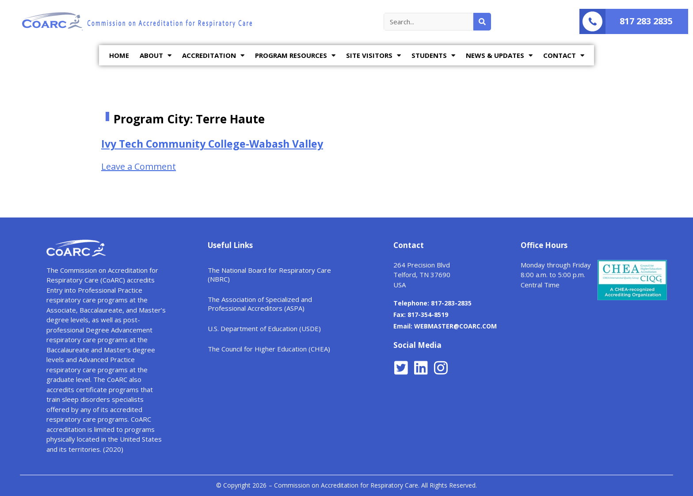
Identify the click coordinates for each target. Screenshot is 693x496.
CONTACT (563, 55)
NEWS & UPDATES (499, 55)
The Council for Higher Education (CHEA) (269, 348)
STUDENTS (433, 55)
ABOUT (155, 55)
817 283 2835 (646, 21)
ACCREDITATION (213, 55)
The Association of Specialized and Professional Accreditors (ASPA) (260, 304)
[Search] (482, 22)
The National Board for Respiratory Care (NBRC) (269, 274)
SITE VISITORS (373, 55)
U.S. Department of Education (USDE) (264, 328)
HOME (119, 55)
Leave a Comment (138, 166)
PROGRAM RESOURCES (295, 55)
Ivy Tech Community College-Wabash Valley (212, 144)
